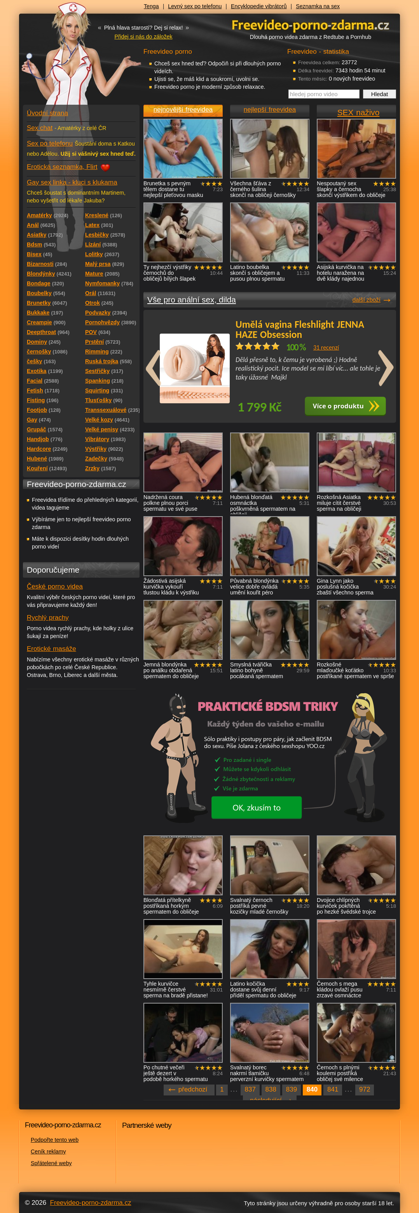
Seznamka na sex (318, 6)
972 (364, 1089)
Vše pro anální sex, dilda (191, 299)
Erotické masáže (51, 648)
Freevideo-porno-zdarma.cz (90, 1202)
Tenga (151, 6)
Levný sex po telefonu (195, 6)
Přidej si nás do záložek (143, 36)
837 (249, 1089)
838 (270, 1089)
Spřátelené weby (51, 1163)
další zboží (367, 299)
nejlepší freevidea (270, 109)
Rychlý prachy (48, 617)
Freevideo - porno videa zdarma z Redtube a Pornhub (65, 58)
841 (332, 1089)
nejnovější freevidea (183, 109)
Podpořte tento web (55, 1140)
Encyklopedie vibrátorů (259, 6)
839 (291, 1089)
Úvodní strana (47, 113)
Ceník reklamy (48, 1151)
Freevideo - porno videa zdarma (310, 25)
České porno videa (55, 586)
